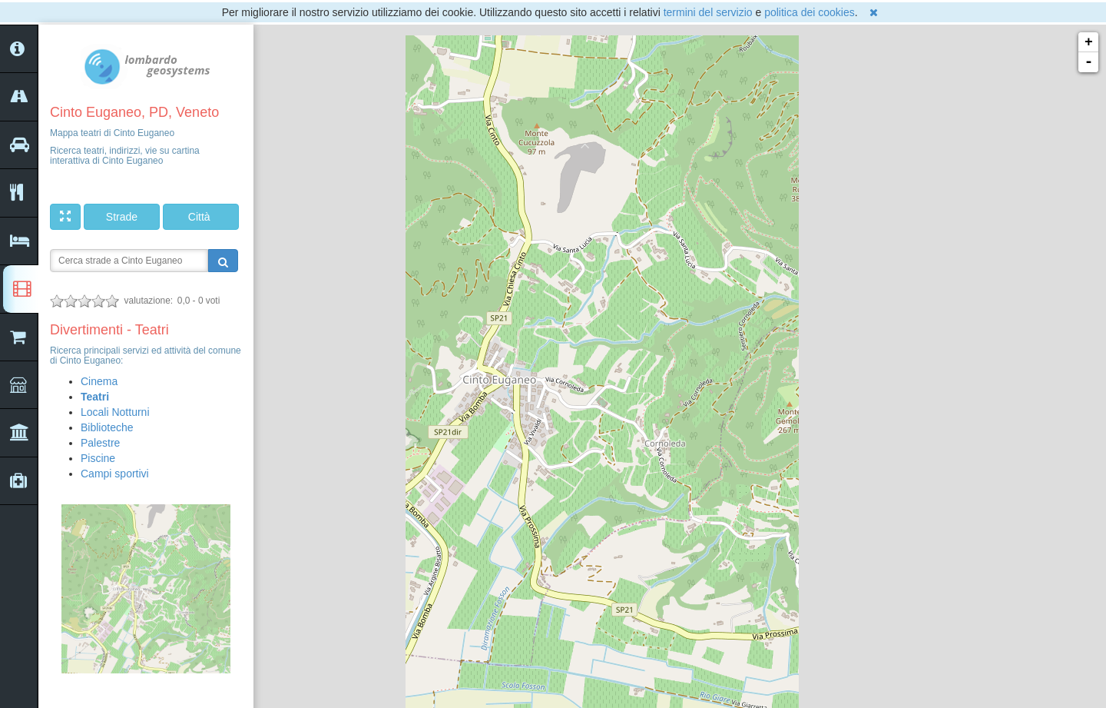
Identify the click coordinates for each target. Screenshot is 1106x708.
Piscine (98, 458)
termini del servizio (708, 12)
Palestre (100, 443)
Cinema (99, 381)
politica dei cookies (809, 12)
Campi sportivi (115, 473)
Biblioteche (107, 427)
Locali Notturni (115, 412)
